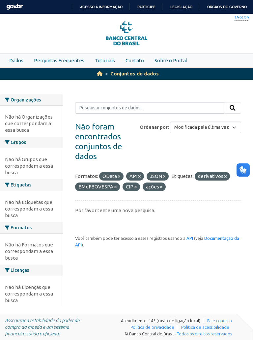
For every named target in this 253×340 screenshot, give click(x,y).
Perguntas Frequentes (59, 60)
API (189, 238)
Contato (135, 60)
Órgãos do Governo (227, 7)
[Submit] (232, 108)
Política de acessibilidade (205, 327)
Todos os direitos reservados (204, 333)
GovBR (14, 7)
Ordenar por (154, 127)
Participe (146, 7)
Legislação (181, 7)
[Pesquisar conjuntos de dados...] (149, 108)
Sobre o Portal (171, 60)
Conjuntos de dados (134, 73)
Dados (16, 60)
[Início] (99, 73)
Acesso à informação (101, 7)
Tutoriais (105, 60)
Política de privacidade (152, 327)
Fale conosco (219, 320)
